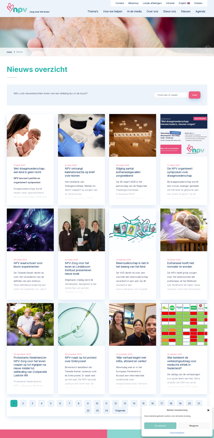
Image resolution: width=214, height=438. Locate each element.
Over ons (152, 11)
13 (125, 403)
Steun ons (169, 11)
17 (162, 403)
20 (189, 403)
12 (115, 403)
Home (9, 52)
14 (134, 403)
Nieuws (186, 11)
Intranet (170, 3)
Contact (120, 3)
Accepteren (160, 425)
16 (152, 403)
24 (106, 410)
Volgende (120, 410)
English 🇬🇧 (184, 3)
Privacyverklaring (177, 432)
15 (143, 403)
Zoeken (198, 3)
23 (97, 410)
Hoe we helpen (112, 11)
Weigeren (194, 425)
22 (88, 410)
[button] (208, 410)
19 (180, 403)
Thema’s (92, 11)
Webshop (133, 3)
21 (199, 403)
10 (97, 403)
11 (106, 403)
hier (80, 391)
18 (171, 403)
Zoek (194, 95)
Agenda (200, 11)
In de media (134, 11)
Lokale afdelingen (152, 3)
